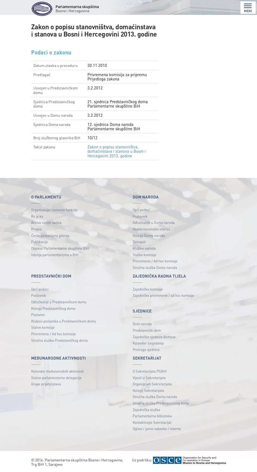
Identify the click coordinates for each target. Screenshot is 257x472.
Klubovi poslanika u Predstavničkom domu (63, 321)
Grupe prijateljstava (46, 384)
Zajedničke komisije (148, 289)
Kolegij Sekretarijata (148, 390)
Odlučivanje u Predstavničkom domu (58, 302)
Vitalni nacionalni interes (151, 229)
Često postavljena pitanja (50, 235)
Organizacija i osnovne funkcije (54, 209)
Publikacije (39, 241)
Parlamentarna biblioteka (152, 416)
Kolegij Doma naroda (149, 235)
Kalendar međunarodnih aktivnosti (57, 371)
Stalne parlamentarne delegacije (56, 377)
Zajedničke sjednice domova (154, 336)
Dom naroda (142, 323)
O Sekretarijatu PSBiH (150, 371)
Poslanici (38, 314)
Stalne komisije (144, 254)
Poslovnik (140, 216)
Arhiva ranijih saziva (46, 222)
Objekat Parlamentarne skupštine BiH (60, 248)
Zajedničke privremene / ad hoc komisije (163, 295)
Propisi (36, 229)
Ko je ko (37, 216)
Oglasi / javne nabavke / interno (157, 428)
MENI (248, 8)
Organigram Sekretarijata (152, 384)
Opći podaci (141, 209)
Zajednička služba (146, 409)
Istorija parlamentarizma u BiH (54, 254)
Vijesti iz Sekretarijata (149, 377)
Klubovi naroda (144, 248)
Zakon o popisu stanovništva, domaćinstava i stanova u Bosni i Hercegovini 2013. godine (116, 151)
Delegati (139, 241)
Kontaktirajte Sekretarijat (152, 422)
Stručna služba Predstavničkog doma (59, 340)
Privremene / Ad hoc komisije (155, 261)
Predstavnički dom (147, 330)
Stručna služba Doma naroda (155, 267)
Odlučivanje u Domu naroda (154, 222)
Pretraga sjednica (146, 349)
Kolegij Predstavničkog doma (53, 308)
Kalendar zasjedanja (148, 343)
